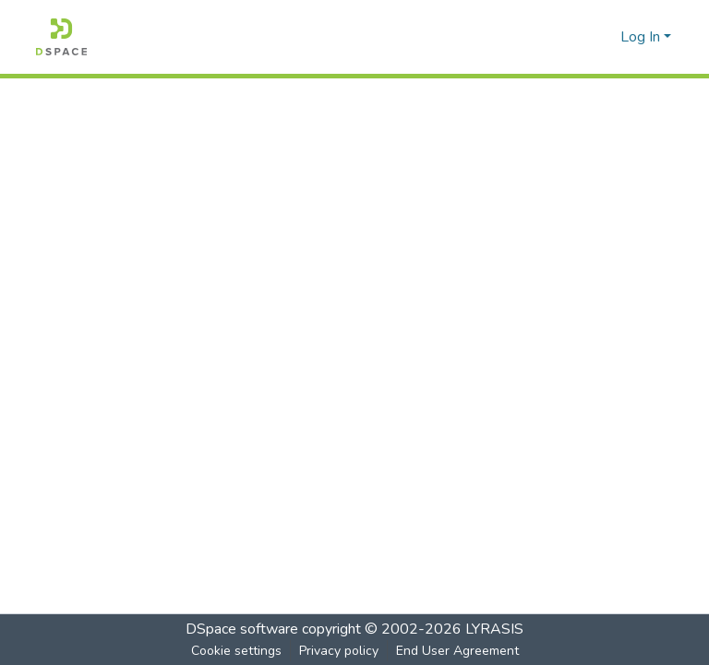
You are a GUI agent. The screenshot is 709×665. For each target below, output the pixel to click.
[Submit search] (576, 37)
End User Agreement (457, 650)
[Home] (61, 36)
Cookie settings (236, 650)
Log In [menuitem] (640, 37)
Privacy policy (339, 650)
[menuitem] (603, 37)
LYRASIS (494, 629)
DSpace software (242, 629)
